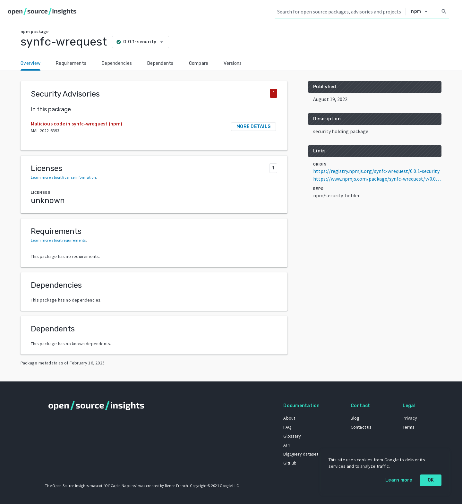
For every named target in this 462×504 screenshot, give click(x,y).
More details (253, 126)
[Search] (444, 11)
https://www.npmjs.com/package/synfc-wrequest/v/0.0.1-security (377, 178)
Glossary (292, 436)
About (289, 418)
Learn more (398, 480)
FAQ (287, 427)
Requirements (71, 63)
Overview (30, 63)
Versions (233, 63)
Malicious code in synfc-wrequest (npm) (77, 123)
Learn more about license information (63, 177)
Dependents (160, 63)
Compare (199, 63)
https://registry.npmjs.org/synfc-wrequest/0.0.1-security (376, 171)
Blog (355, 418)
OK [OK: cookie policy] (431, 480)
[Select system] (421, 11)
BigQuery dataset (300, 454)
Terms (409, 427)
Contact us (361, 427)
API (286, 445)
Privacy (410, 418)
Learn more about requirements (58, 240)
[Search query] (340, 11)
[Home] (43, 11)
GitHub (289, 463)
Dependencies (117, 63)
